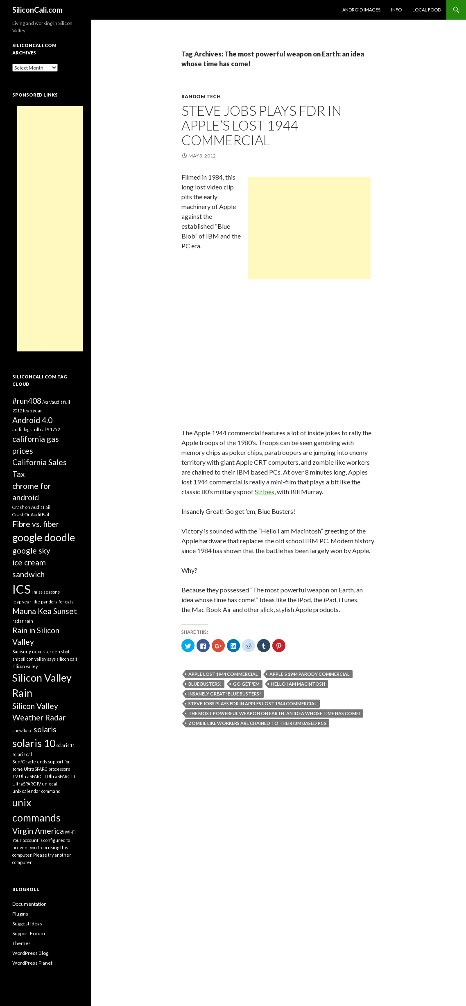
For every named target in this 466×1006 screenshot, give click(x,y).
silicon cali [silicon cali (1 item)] (67, 659)
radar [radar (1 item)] (18, 620)
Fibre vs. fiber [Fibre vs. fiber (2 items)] (35, 524)
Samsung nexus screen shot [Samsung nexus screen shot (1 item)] (41, 651)
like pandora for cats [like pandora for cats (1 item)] (52, 601)
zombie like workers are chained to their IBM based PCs (257, 723)
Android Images (361, 9)
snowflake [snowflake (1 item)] (22, 730)
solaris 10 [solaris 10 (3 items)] (33, 743)
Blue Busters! (205, 683)
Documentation (29, 904)
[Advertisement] (309, 228)
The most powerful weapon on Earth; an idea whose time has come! (274, 713)
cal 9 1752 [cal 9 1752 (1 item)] (50, 429)
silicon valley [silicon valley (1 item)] (25, 666)
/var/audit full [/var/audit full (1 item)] (56, 402)
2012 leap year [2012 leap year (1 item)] (27, 410)
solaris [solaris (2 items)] (45, 729)
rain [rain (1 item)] (29, 620)
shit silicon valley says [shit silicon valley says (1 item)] (34, 659)
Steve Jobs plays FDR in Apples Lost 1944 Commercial (252, 703)
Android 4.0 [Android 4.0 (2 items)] (32, 420)
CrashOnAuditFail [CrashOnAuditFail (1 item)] (30, 514)
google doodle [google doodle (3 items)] (43, 537)
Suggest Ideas (27, 923)
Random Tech (201, 96)
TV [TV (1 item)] (15, 776)
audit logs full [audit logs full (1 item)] (25, 429)
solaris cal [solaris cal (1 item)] (22, 754)
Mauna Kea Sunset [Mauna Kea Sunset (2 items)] (44, 611)
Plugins (20, 914)
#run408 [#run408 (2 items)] (26, 400)
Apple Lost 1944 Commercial (223, 674)
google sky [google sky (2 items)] (31, 550)
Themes (21, 943)
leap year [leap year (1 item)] (22, 601)
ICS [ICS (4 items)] (21, 589)
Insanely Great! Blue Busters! (224, 693)
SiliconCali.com (37, 9)
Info (396, 9)
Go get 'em (246, 683)
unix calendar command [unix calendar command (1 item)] (36, 791)
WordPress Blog (30, 953)
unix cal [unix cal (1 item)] (49, 783)
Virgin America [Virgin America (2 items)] (38, 830)
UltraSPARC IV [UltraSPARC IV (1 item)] (26, 783)
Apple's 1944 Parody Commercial (309, 674)
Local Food (426, 9)
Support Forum (28, 933)
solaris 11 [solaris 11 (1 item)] (65, 745)
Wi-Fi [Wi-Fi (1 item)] (70, 832)
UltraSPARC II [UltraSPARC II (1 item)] (32, 776)
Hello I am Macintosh (298, 683)
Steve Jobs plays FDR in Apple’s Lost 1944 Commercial (261, 125)
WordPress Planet (32, 963)
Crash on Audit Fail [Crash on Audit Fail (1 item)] (31, 507)
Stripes (264, 491)
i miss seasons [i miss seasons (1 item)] (46, 591)
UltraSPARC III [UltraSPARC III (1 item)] (61, 776)
